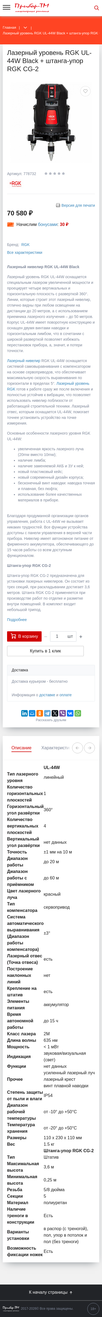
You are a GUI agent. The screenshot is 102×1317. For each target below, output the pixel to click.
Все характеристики (24, 252)
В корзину (24, 636)
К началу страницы (51, 1292)
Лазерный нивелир (24, 361)
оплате (65, 695)
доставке (47, 695)
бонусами (48, 224)
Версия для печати (78, 205)
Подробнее (17, 620)
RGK (25, 244)
